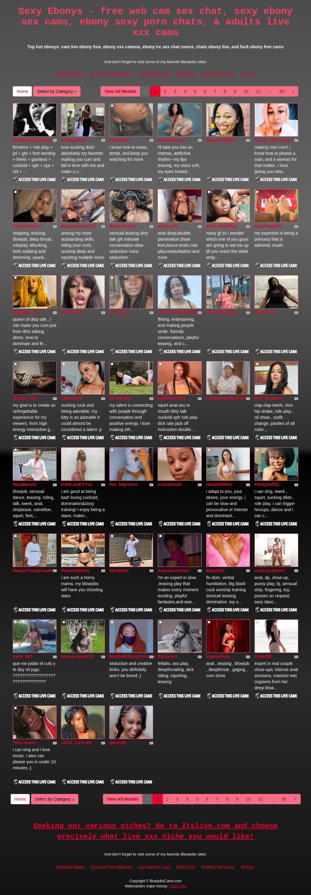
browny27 (119, 312)
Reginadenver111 (78, 226)
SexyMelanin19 (221, 312)
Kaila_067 (22, 656)
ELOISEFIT (120, 398)
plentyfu (117, 742)
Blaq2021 (215, 570)
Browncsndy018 (77, 656)
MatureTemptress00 (33, 570)
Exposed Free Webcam (111, 74)
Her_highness (123, 484)
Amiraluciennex (173, 570)
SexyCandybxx (221, 140)
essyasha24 (170, 484)
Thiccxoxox (24, 742)
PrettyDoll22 (267, 484)
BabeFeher (72, 312)
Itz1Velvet (167, 656)
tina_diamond (268, 398)
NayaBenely (25, 484)
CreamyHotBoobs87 (226, 398)
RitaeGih (263, 656)
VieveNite (118, 140)
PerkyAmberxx (28, 226)
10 (246, 91)
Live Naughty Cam (154, 74)
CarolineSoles (269, 226)
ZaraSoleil (71, 398)
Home (22, 91)
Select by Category (57, 91)
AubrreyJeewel (270, 570)
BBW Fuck (185, 74)
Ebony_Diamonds (272, 140)
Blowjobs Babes (70, 74)
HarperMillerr (219, 484)
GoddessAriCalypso (33, 140)
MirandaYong (171, 140)
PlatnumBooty (75, 570)
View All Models (120, 91)
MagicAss (264, 312)
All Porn (248, 74)
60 (281, 91)
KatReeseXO (74, 140)
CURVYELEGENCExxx (180, 312)
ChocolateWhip (221, 226)
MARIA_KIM (25, 398)
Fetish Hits (177, 886)
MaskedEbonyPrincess (132, 656)
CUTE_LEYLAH (76, 742)
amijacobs (168, 226)
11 (258, 91)
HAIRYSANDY (172, 398)
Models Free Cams (218, 74)
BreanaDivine (122, 226)
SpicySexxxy (26, 312)
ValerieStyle (218, 656)
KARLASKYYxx (76, 484)
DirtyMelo (119, 570)
